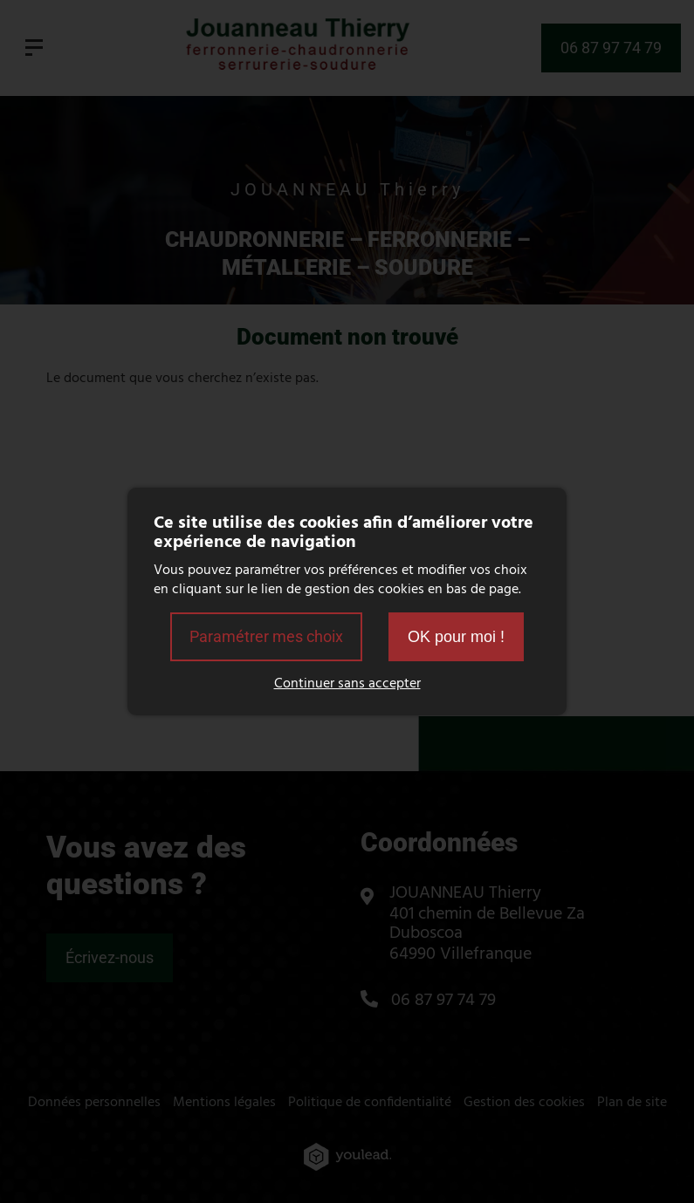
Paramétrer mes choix (266, 636)
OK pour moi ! (456, 637)
